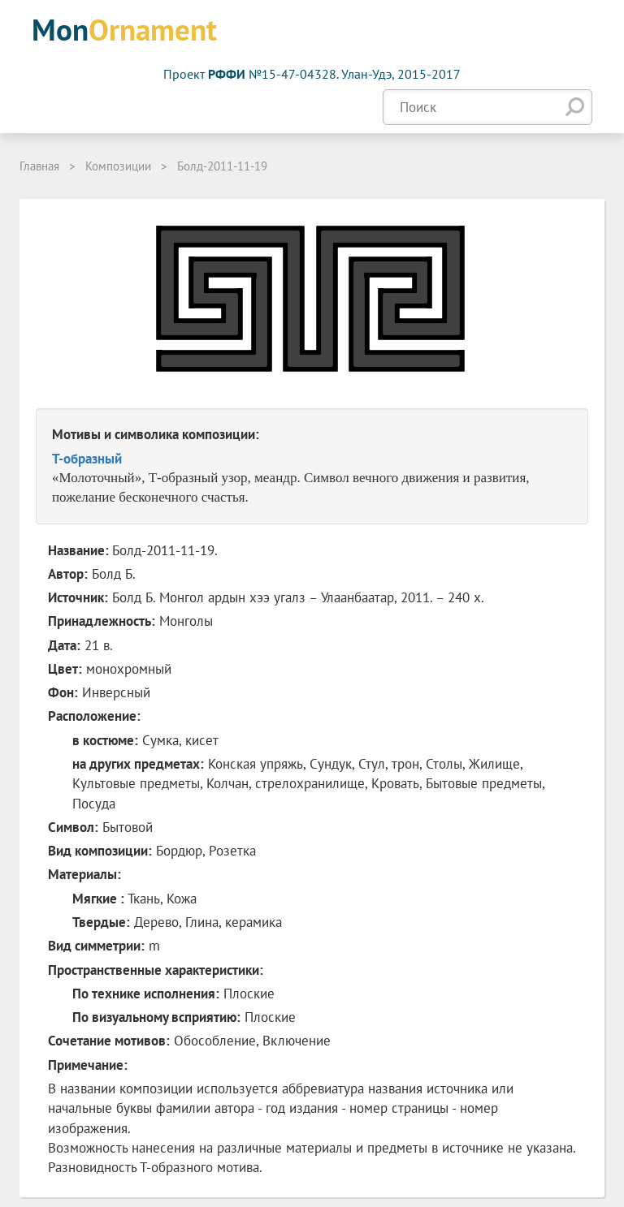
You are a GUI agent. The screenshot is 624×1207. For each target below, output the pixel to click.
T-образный (87, 459)
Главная (39, 166)
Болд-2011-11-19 (222, 166)
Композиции (118, 166)
